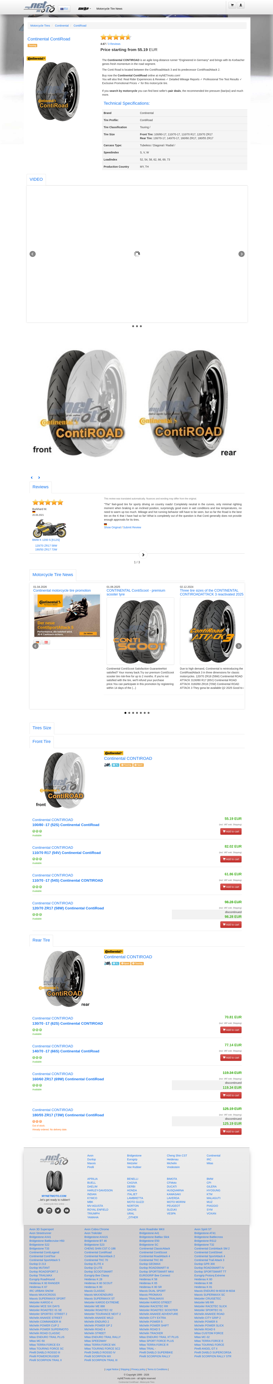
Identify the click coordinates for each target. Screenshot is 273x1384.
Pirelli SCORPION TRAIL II (46, 1360)
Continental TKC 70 (96, 1260)
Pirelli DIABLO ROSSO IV (100, 1352)
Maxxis (91, 1163)
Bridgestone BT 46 (96, 1240)
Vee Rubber (134, 1167)
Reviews (114, 43)
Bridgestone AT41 (205, 1233)
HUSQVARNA (175, 1190)
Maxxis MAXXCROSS (43, 1294)
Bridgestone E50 (149, 1240)
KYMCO (92, 1198)
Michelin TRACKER (151, 1333)
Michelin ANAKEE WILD (99, 1317)
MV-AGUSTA (95, 1205)
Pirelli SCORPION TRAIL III (101, 1360)
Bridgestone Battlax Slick (154, 1236)
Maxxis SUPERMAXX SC (209, 1294)
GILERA (211, 1186)
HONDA (132, 1190)
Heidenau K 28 (93, 1279)
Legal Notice (112, 1369)
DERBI (131, 1186)
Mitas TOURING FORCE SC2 (102, 1348)
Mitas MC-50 (37, 1340)
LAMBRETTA (135, 1198)
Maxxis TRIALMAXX (151, 1298)
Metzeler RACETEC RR (153, 1306)
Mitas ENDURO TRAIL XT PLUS (159, 1337)
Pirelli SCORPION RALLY (154, 1356)
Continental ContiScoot (153, 1252)
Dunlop (91, 1159)
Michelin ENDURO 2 (97, 1321)
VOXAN (211, 1213)
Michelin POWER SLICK (209, 1325)
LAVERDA (173, 1198)
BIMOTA (172, 1178)
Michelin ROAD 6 (204, 1329)
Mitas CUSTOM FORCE (209, 1333)
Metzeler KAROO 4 (41, 1302)
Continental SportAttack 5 (45, 1260)
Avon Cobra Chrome (97, 1229)
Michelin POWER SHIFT (154, 1325)
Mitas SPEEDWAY (96, 1340)
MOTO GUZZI (135, 1201)
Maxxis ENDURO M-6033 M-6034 (214, 1290)
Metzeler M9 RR (204, 1302)
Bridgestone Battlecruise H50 (47, 1240)
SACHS (131, 1209)
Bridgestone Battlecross (208, 1236)
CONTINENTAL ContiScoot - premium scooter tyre (136, 592)
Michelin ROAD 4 (95, 1329)
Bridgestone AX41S (96, 1236)
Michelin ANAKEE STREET (46, 1317)
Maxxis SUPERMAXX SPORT (48, 1298)
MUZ (209, 1201)
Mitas (210, 1163)
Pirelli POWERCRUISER (44, 1356)
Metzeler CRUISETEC (207, 1298)
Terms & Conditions (157, 1369)
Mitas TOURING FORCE (209, 1344)
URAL (130, 1213)
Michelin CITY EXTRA (152, 1317)
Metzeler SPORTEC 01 (208, 1310)
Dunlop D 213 (38, 1263)
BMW (210, 1178)
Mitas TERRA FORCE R (154, 1344)
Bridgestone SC (148, 1244)
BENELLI (132, 1178)
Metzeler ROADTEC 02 (98, 1310)
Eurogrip (132, 1159)
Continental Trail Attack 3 (209, 1260)
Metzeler (132, 1163)
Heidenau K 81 (203, 1287)
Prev (33, 254)
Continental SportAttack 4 (209, 1256)
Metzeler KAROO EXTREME (102, 1302)
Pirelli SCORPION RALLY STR (213, 1356)
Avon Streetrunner (40, 1233)
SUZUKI (172, 1209)
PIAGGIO (212, 1205)
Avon (90, 1155)
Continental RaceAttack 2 (100, 1256)
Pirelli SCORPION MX (98, 1356)
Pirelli (90, 1167)
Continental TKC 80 (151, 1260)
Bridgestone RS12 (205, 1240)
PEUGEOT (173, 1205)
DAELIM (92, 1186)
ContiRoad (80, 25)
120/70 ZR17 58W (46, 545)
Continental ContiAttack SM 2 (212, 1248)
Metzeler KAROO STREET (155, 1302)
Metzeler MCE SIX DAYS (45, 1306)
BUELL (91, 1182)
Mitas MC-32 (202, 1337)
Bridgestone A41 (149, 1233)
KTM (209, 1194)
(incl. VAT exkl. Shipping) (230, 824)
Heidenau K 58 (148, 1279)
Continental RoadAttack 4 (154, 1256)
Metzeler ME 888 (95, 1306)
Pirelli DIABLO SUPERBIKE (156, 1352)
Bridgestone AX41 (40, 1236)
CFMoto (172, 1182)
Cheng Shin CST (177, 1155)
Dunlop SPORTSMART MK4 (156, 1271)
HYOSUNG (213, 1190)
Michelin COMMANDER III (45, 1321)
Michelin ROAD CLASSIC (45, 1333)
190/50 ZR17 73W (46, 549)
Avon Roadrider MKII (152, 1229)
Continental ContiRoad (98, 1252)
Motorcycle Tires (40, 25)
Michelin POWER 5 (151, 1321)
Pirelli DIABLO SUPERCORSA (212, 1352)
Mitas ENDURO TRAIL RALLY (103, 1337)
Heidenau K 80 (93, 1287)
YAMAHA (93, 1217)
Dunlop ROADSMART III (154, 1267)
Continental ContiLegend (44, 1252)
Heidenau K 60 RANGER (45, 1283)
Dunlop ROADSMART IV (209, 1267)
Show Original (112, 527)
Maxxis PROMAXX (150, 1294)
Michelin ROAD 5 (149, 1329)
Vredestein (173, 1167)
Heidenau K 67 (38, 1287)
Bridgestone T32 (204, 1244)
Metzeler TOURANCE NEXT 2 (103, 1313)
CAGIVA (132, 1182)
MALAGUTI (214, 1198)
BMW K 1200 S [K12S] (46, 539)
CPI (209, 1182)
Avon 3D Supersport (42, 1229)
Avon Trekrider (93, 1233)
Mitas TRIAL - (147, 1348)
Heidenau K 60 (203, 1279)
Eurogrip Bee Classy (97, 1275)
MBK (90, 1201)
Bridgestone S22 (40, 1244)
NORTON (133, 1205)
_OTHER (132, 1217)
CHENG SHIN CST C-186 (100, 1248)
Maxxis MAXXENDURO (99, 1294)
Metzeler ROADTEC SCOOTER (158, 1310)
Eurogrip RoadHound (42, 1279)
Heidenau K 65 (148, 1283)
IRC (209, 1159)
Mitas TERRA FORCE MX (100, 1344)
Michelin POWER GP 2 (98, 1325)
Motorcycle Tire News (109, 8)
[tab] (36, 180)
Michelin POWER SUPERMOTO (49, 1329)
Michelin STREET (95, 1333)
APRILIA (92, 1178)
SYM (209, 1209)
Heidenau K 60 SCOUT (99, 1283)
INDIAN (91, 1194)
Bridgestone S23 (95, 1244)
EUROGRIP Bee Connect (154, 1275)
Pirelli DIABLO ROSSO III (45, 1352)
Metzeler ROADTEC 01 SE (46, 1310)
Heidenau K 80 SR (150, 1287)
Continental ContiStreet (208, 1252)
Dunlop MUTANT (40, 1267)
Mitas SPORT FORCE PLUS (156, 1340)
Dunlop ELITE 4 (94, 1263)
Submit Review (132, 527)
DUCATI (172, 1186)
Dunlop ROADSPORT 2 (44, 1271)
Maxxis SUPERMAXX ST (100, 1298)
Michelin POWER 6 (206, 1321)
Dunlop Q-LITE (93, 1267)
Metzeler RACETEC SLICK (210, 1306)
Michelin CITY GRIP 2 (207, 1317)
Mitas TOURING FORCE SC (47, 1348)
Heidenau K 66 (203, 1283)
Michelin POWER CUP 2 (44, 1325)
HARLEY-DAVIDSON (100, 1190)
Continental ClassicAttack (154, 1248)
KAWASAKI (174, 1194)
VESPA (171, 1213)
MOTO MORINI (176, 1201)
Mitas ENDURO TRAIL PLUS (47, 1337)
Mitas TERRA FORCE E (208, 1340)
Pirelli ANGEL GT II (205, 1348)
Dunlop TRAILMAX (41, 1275)
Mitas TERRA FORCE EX (45, 1344)
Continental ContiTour (43, 1256)
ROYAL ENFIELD (97, 1209)
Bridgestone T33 (39, 1248)
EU (64, 8)
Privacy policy (138, 1369)
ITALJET (132, 1194)
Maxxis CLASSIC (95, 1290)
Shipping (124, 1369)
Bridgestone (134, 1155)
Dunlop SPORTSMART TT (210, 1271)
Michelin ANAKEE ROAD (209, 1313)
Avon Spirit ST (203, 1229)
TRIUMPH (93, 1213)
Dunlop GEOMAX (150, 1263)
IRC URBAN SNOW (41, 1290)
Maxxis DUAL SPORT (152, 1290)
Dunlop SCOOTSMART (99, 1271)
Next (241, 254)
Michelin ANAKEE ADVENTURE (158, 1313)
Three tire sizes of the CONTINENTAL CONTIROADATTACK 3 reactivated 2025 (211, 592)
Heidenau (172, 1159)
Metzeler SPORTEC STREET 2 (48, 1313)
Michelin (172, 1163)
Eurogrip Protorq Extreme (209, 1275)
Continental (62, 25)
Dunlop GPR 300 (204, 1263)
